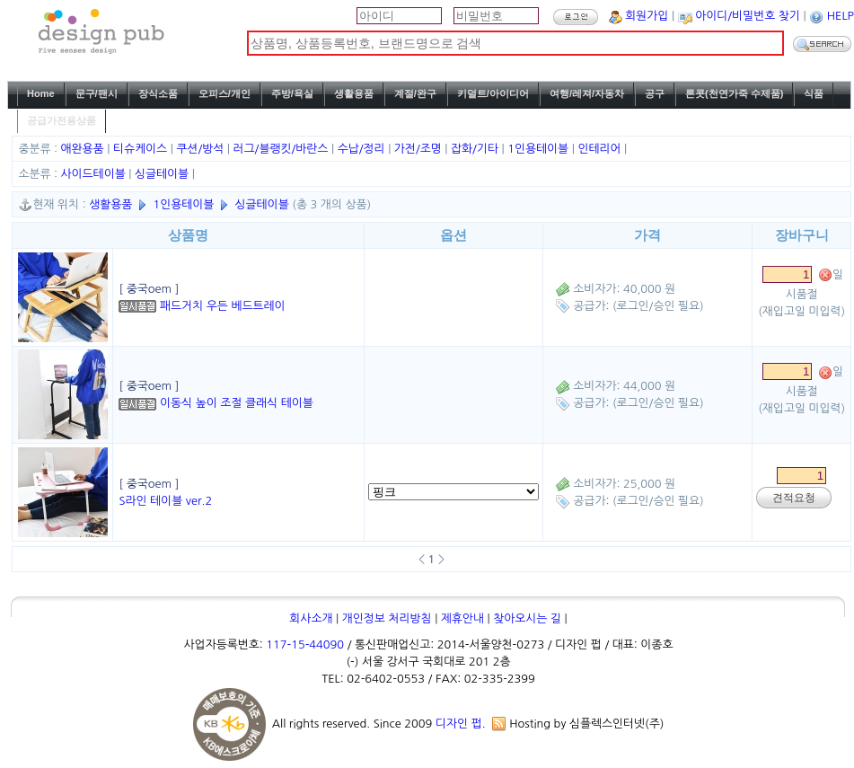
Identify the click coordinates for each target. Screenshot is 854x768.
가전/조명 (419, 148)
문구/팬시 (96, 93)
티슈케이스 (142, 148)
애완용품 (84, 148)
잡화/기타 (476, 148)
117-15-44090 (305, 644)
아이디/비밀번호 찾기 (747, 16)
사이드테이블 (95, 174)
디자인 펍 (459, 723)
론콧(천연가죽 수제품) (734, 93)
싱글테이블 (163, 174)
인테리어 (600, 148)
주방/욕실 (292, 93)
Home (41, 93)
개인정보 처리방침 (387, 618)
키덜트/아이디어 (493, 93)
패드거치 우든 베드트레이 (223, 306)
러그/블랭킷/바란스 (282, 148)
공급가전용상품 (61, 120)
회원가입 (646, 16)
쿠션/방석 (201, 148)
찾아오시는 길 (527, 618)
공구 (655, 93)
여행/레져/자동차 (587, 93)
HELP (840, 16)
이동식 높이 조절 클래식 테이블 (236, 403)
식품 (813, 93)
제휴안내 (462, 618)
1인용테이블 (539, 148)
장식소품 (158, 93)
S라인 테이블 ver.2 (165, 501)
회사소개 (310, 618)
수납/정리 (363, 148)
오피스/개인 (224, 93)
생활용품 (354, 93)
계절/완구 (415, 93)
